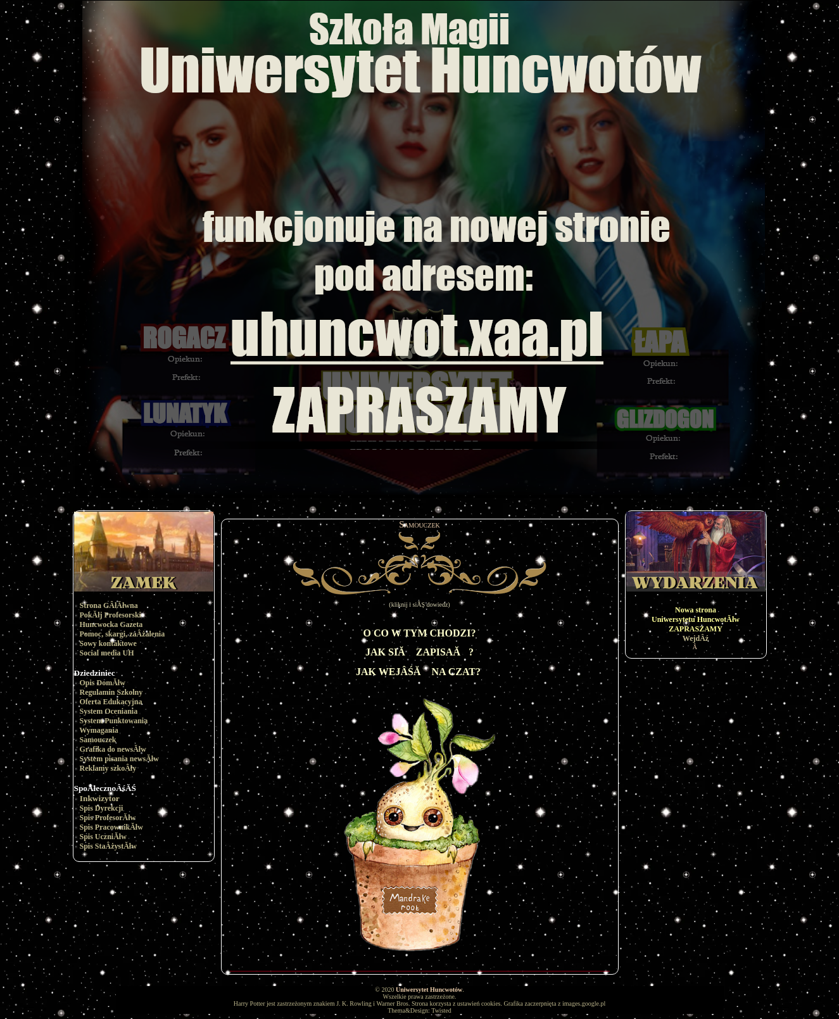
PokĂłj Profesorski (110, 615)
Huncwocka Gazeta (111, 624)
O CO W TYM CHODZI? (419, 633)
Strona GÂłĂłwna (109, 605)
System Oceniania (109, 711)
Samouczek (98, 739)
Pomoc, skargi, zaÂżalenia (122, 634)
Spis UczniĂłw (103, 836)
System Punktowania (114, 720)
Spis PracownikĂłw (111, 827)
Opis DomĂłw (102, 682)
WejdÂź (696, 638)
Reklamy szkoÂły (108, 768)
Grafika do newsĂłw (113, 749)
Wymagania (98, 730)
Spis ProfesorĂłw (108, 817)
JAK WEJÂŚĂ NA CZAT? (418, 671)
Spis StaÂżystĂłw (108, 846)
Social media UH (107, 653)
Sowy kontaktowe (108, 643)
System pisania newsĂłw (119, 758)
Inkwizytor (100, 798)
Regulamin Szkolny (111, 692)
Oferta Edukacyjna (111, 701)
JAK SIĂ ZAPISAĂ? (419, 652)
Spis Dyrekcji (101, 808)
